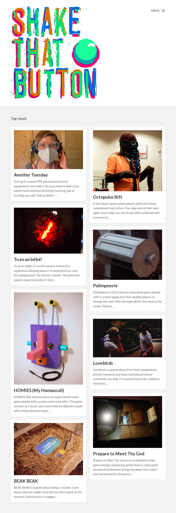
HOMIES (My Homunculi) (39, 390)
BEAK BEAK (26, 481)
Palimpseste (105, 285)
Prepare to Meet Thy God (118, 453)
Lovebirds (103, 363)
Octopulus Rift (107, 197)
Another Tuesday (31, 174)
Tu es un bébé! (28, 259)
